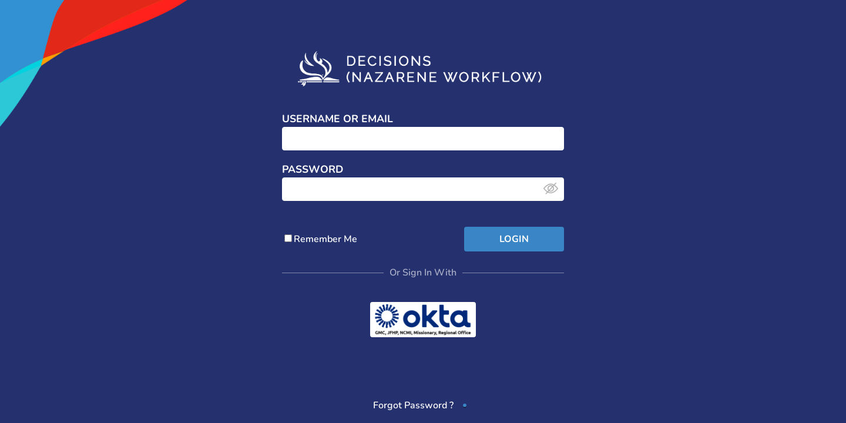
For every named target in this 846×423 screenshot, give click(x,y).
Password (312, 169)
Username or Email (337, 119)
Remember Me (320, 239)
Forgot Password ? (413, 405)
